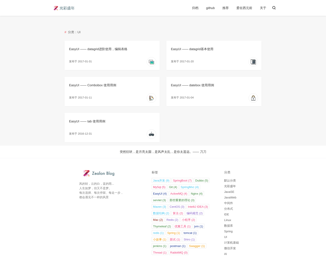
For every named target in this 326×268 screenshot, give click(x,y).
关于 (263, 8)
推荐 (225, 8)
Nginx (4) (197, 193)
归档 (195, 8)
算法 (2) (178, 213)
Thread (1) (160, 252)
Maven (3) (159, 206)
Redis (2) (172, 219)
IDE (226, 214)
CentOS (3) (177, 206)
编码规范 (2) (195, 213)
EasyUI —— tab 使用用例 (87, 121)
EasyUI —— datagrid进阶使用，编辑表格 (98, 49)
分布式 (228, 208)
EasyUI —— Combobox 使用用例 (92, 85)
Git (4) (173, 187)
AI (225, 254)
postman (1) (177, 246)
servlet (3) (159, 200)
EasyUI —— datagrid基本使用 (192, 49)
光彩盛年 (230, 186)
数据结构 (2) (161, 213)
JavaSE (229, 191)
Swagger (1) (197, 246)
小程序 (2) (188, 219)
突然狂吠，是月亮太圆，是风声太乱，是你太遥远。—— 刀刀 (163, 152)
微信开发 (230, 248)
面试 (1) (175, 239)
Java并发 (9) (161, 180)
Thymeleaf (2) (162, 226)
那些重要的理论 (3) (182, 200)
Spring (228, 231)
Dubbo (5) (201, 180)
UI (225, 237)
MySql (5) (159, 187)
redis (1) (158, 233)
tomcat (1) (190, 233)
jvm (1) (198, 226)
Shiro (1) (189, 239)
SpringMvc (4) (190, 187)
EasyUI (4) (160, 193)
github (210, 8)
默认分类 (230, 180)
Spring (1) (173, 233)
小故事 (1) (159, 239)
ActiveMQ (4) (178, 193)
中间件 (228, 203)
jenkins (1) (159, 246)
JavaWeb (230, 197)
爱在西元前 (244, 8)
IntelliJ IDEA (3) (198, 206)
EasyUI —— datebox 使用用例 (192, 85)
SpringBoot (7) (182, 180)
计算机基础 (231, 242)
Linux (227, 220)
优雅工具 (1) (183, 226)
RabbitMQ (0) (179, 252)
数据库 (228, 225)
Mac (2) (158, 219)
